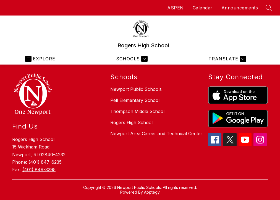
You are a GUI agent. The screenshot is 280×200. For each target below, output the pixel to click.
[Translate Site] (226, 58)
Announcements (239, 8)
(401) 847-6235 (45, 162)
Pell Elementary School (134, 100)
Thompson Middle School (137, 111)
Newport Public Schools (136, 89)
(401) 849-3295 (39, 169)
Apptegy (152, 192)
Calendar (203, 8)
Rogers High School (131, 122)
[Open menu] (40, 58)
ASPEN (175, 8)
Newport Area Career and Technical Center (156, 133)
